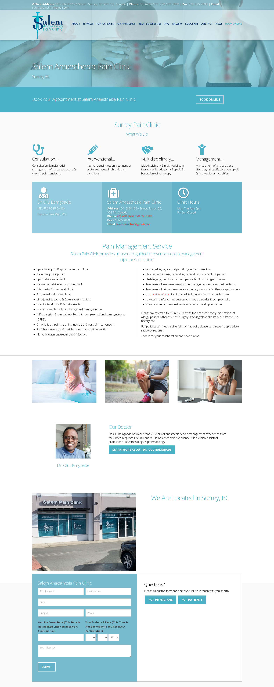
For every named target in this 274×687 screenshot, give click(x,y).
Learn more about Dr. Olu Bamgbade (141, 450)
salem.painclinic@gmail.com (50, 7)
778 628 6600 (125, 216)
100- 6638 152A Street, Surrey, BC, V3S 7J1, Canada (90, 4)
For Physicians (161, 600)
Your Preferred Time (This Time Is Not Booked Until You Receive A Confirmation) (106, 627)
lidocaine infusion (159, 294)
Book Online (210, 99)
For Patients (192, 600)
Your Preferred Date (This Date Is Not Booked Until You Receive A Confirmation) (59, 627)
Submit (47, 667)
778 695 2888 (143, 216)
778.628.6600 (148, 4)
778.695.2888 (169, 4)
